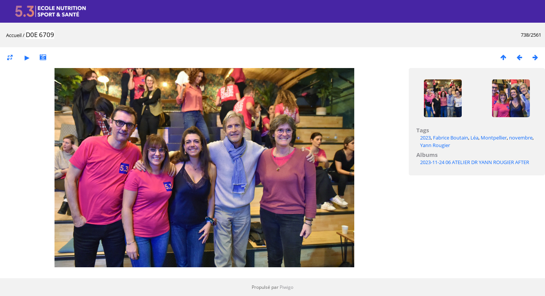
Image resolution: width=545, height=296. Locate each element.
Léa (474, 137)
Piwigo (286, 287)
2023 (425, 137)
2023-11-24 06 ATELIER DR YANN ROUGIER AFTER (474, 162)
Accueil (14, 35)
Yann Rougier (435, 145)
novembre (521, 137)
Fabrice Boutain (450, 137)
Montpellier (494, 137)
